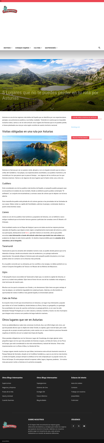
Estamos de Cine (42, 387)
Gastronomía (51, 48)
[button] (99, 48)
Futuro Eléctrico (42, 396)
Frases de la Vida (7, 392)
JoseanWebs (75, 396)
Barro (27, 233)
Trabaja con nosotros (78, 392)
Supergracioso (41, 383)
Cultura (38, 48)
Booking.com (75, 127)
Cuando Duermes (8, 400)
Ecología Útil (41, 392)
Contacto (74, 387)
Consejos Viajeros (23, 48)
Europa (10, 88)
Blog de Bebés (41, 400)
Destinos (8, 48)
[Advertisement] (52, 30)
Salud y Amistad (7, 396)
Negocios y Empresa (9, 387)
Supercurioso (6, 383)
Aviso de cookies (76, 383)
